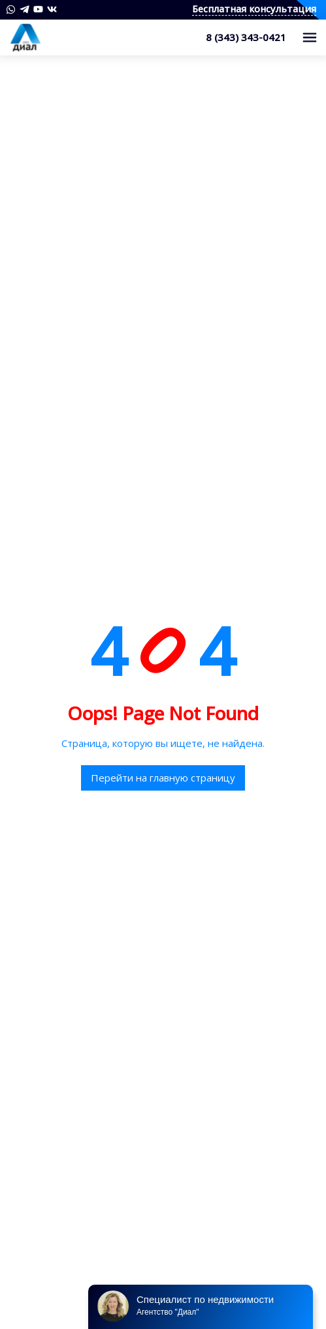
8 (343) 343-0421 (246, 37)
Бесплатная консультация (254, 9)
